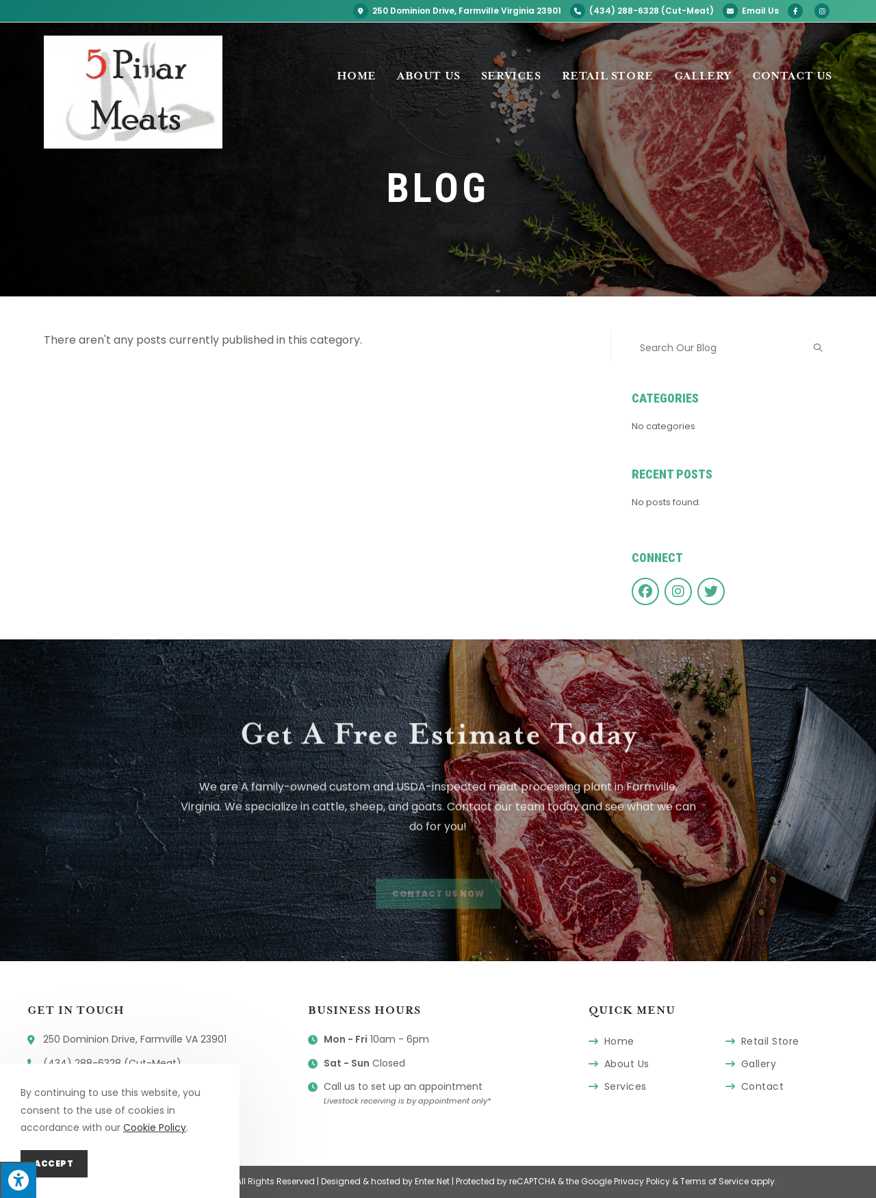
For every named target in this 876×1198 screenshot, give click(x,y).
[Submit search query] (818, 348)
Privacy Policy (642, 1181)
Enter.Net (432, 1181)
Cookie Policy (154, 1127)
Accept (54, 1163)
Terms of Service (714, 1181)
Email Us (751, 10)
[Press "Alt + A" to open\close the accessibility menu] (18, 1180)
